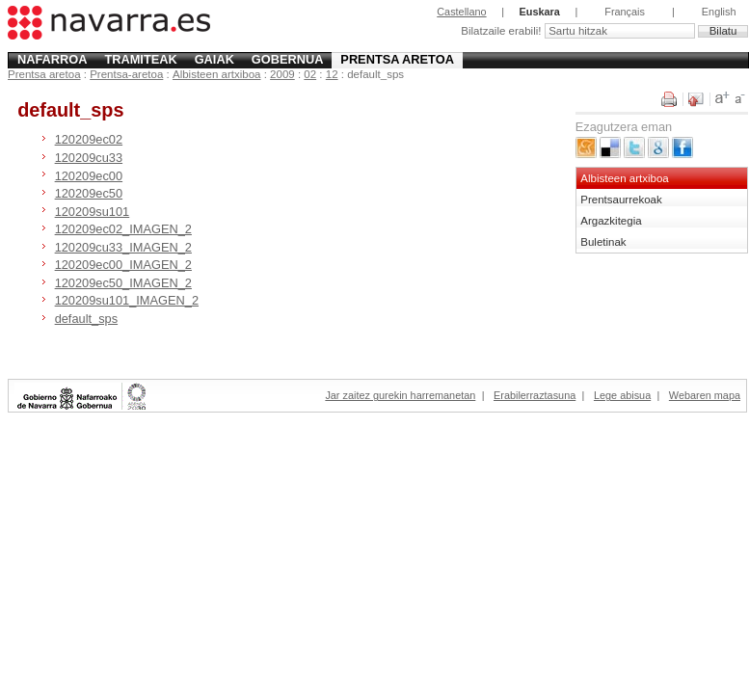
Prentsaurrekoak (621, 199)
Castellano (461, 11)
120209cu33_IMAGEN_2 (123, 247)
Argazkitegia (610, 221)
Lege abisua (622, 395)
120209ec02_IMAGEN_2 (123, 229)
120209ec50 (88, 193)
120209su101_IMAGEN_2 (127, 300)
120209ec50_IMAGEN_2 (123, 283)
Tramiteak (140, 59)
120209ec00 (88, 176)
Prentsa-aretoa (126, 74)
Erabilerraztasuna (534, 395)
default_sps (86, 318)
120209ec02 (88, 139)
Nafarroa (52, 59)
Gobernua (288, 59)
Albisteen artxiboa (217, 74)
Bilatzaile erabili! (502, 31)
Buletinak (603, 242)
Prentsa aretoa (397, 59)
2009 (282, 74)
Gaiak (214, 59)
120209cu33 (88, 157)
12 (332, 74)
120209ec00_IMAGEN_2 (123, 264)
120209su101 (92, 211)
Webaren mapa (704, 395)
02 (310, 74)
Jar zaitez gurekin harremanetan (400, 395)
